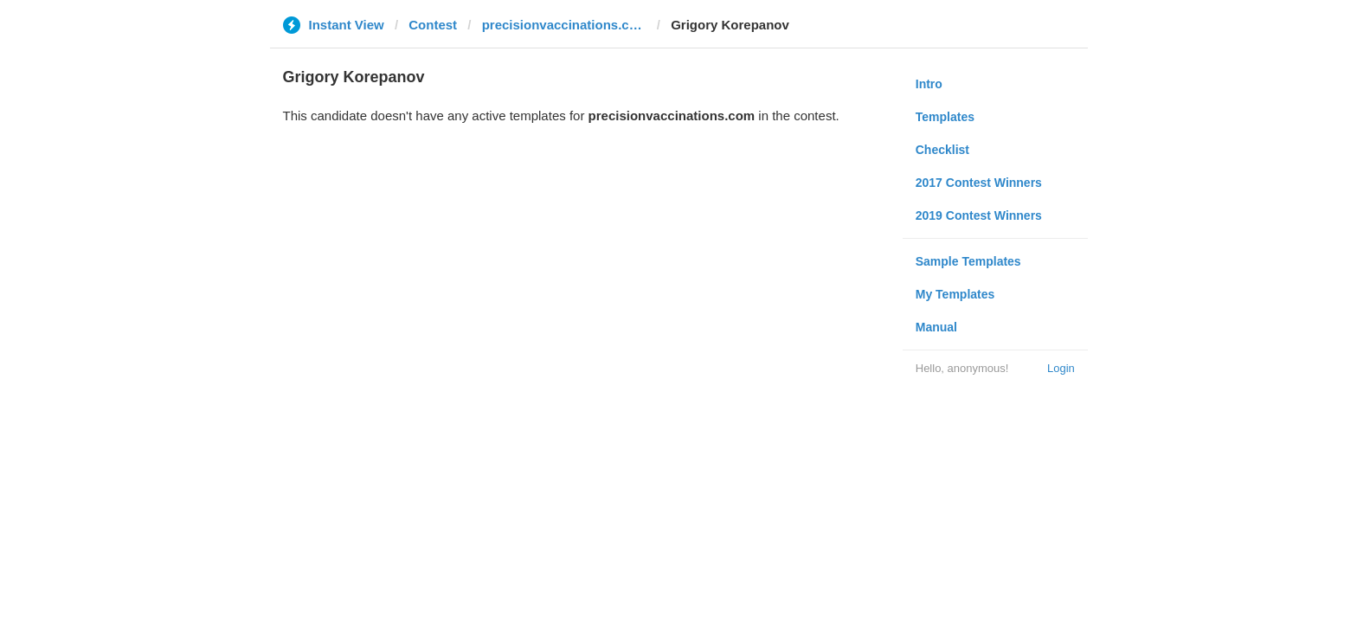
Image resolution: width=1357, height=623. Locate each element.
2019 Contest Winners (979, 215)
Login (1061, 368)
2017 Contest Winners (979, 182)
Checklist (942, 150)
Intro (929, 84)
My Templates (955, 294)
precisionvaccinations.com (564, 24)
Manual (936, 327)
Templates (945, 117)
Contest (432, 24)
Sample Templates (968, 261)
